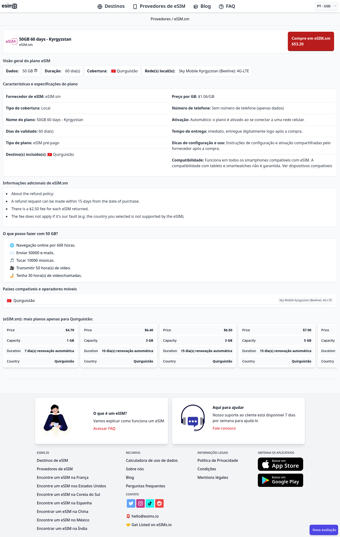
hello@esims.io (143, 516)
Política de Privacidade (217, 460)
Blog (202, 6)
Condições (206, 469)
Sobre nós (135, 469)
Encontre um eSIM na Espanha (64, 503)
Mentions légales (212, 477)
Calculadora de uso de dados (152, 460)
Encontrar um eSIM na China (62, 511)
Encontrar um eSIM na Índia (62, 528)
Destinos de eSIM (52, 460)
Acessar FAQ (104, 428)
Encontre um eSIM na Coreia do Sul (68, 494)
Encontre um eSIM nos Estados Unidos (71, 486)
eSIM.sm (181, 19)
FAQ (226, 6)
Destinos (111, 6)
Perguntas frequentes (145, 486)
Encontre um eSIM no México (63, 520)
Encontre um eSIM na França (63, 477)
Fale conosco (224, 428)
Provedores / (162, 19)
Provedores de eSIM (158, 6)
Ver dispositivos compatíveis (307, 165)
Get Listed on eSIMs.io (149, 524)
